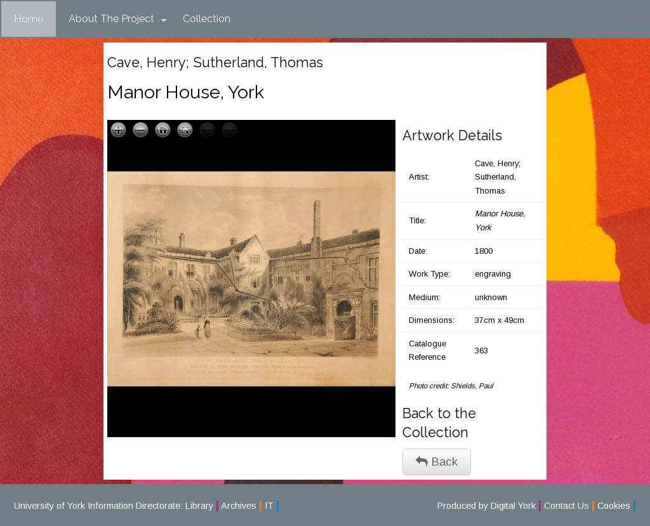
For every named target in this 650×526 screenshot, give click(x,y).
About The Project (118, 19)
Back (437, 461)
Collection (206, 19)
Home (28, 19)
